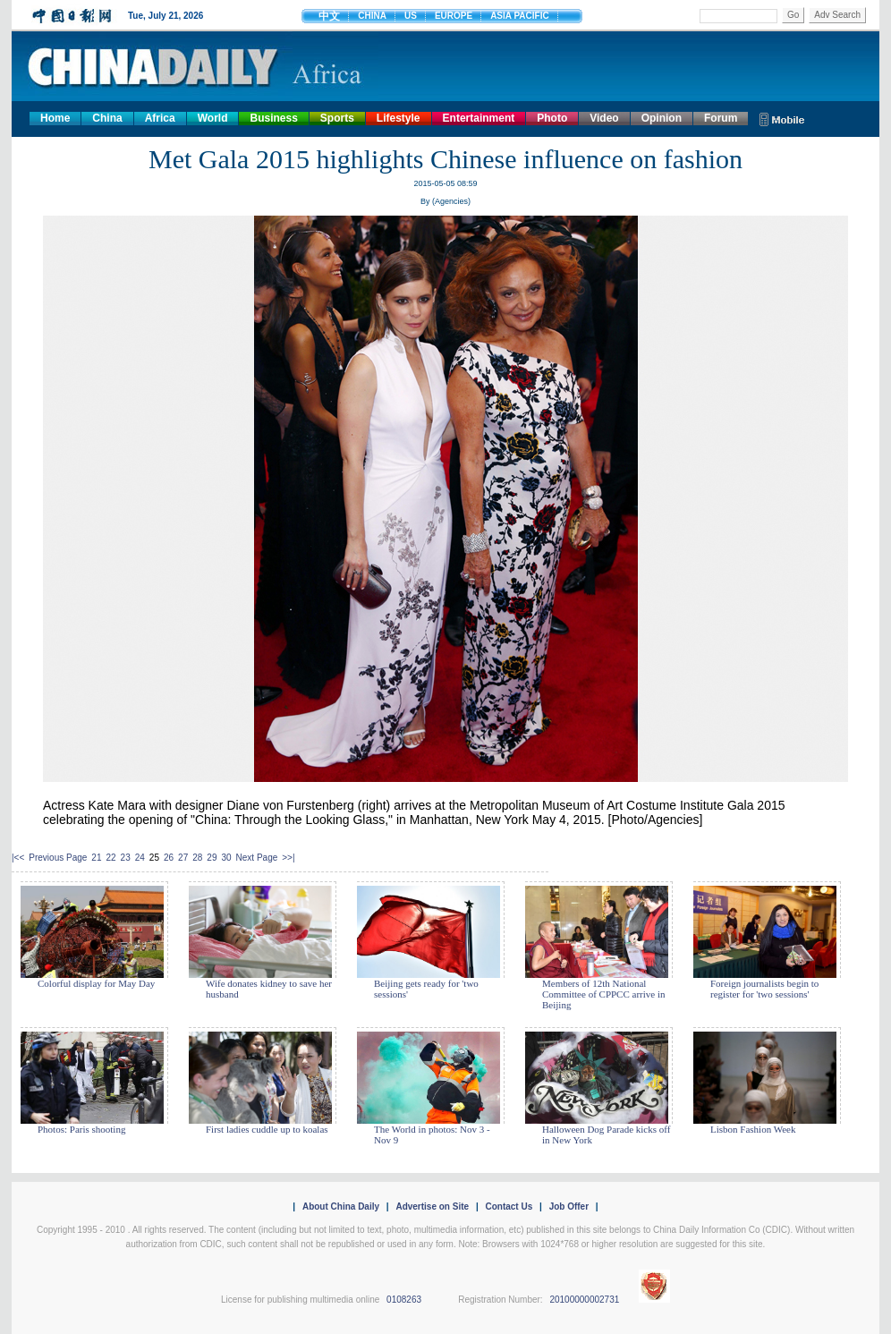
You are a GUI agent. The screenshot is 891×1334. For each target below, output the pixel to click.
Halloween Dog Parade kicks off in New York (606, 1134)
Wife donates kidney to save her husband (269, 988)
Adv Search (837, 15)
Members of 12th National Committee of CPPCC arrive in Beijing (604, 994)
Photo (552, 118)
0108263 (403, 1299)
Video (604, 118)
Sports (337, 118)
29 (211, 857)
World (213, 118)
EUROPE (453, 16)
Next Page (257, 857)
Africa (160, 118)
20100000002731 (584, 1299)
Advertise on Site (432, 1206)
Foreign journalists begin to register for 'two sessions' (764, 988)
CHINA (372, 16)
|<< (18, 857)
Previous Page (58, 857)
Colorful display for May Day (96, 983)
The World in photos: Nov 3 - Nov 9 (432, 1134)
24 (140, 857)
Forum (720, 118)
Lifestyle (398, 118)
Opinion (661, 118)
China (107, 118)
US (410, 16)
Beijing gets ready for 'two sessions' (426, 988)
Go (793, 15)
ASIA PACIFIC (519, 16)
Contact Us (508, 1206)
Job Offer (569, 1206)
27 (183, 857)
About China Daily (340, 1206)
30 (226, 857)
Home (55, 118)
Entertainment (479, 118)
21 (96, 857)
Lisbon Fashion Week (752, 1129)
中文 (329, 16)
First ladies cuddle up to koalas (267, 1129)
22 (110, 857)
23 (126, 857)
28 (197, 857)
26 (169, 857)
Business (273, 118)
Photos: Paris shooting (81, 1129)
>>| (288, 857)
